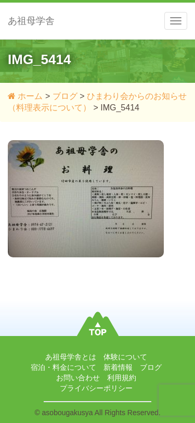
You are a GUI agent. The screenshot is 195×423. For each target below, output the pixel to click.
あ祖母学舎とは (70, 357)
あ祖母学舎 (31, 21)
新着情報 (118, 367)
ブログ (65, 96)
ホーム (25, 96)
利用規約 (121, 378)
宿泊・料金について (63, 367)
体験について (125, 357)
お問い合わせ (78, 378)
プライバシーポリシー (96, 388)
